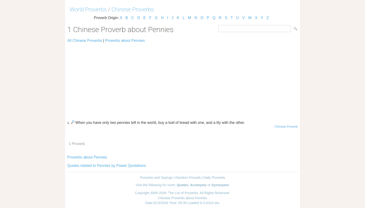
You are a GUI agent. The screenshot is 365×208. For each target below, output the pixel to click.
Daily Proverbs (214, 177)
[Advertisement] (182, 79)
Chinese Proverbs (133, 9)
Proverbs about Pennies (125, 41)
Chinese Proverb (286, 126)
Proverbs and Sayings (156, 177)
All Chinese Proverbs (84, 41)
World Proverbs (88, 9)
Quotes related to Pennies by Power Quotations (106, 166)
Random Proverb (188, 177)
